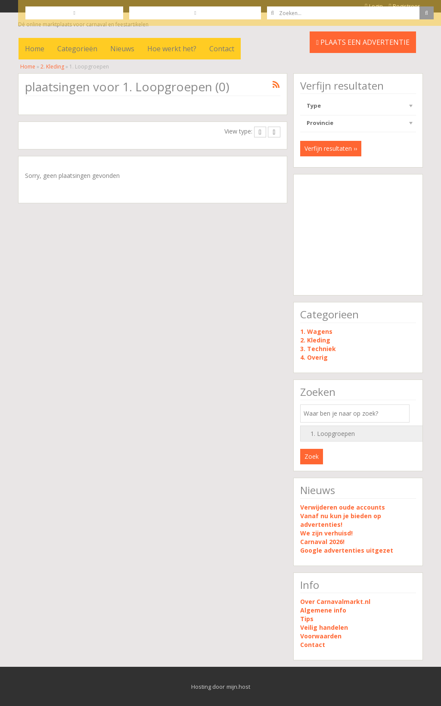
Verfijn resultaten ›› (330, 148)
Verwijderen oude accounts (342, 507)
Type (314, 105)
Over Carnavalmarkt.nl (335, 601)
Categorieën (77, 48)
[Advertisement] (358, 235)
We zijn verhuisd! (326, 533)
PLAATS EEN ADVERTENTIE (363, 42)
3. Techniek (318, 349)
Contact (221, 48)
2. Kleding (52, 66)
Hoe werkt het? (171, 48)
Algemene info (323, 610)
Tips (307, 619)
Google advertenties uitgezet (346, 550)
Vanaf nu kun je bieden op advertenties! (340, 520)
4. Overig (314, 357)
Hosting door (208, 686)
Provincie (320, 123)
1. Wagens (316, 331)
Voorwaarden (321, 636)
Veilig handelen (324, 627)
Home (34, 48)
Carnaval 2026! (322, 542)
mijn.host (238, 686)
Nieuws (122, 48)
